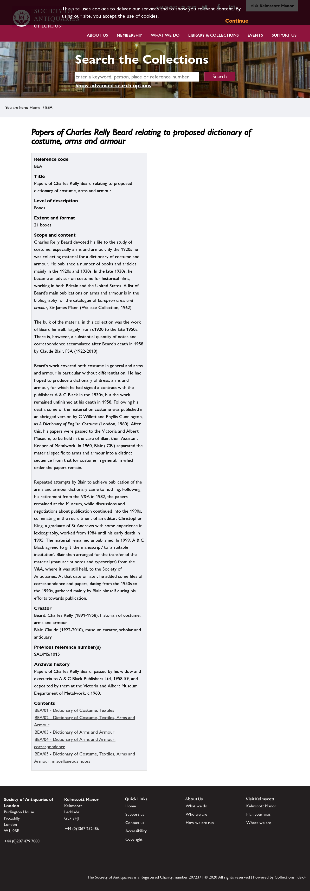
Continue (236, 21)
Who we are (196, 814)
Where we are (258, 822)
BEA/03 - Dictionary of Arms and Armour (74, 732)
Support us (134, 814)
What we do (165, 35)
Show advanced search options (113, 85)
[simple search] (137, 77)
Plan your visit (258, 814)
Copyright (134, 839)
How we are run (200, 822)
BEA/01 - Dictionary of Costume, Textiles (74, 710)
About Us (97, 35)
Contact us (134, 822)
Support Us (284, 35)
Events (255, 35)
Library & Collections (213, 35)
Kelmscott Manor (261, 805)
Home (35, 107)
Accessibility (136, 830)
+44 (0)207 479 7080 (22, 841)
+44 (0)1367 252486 (82, 828)
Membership (129, 35)
